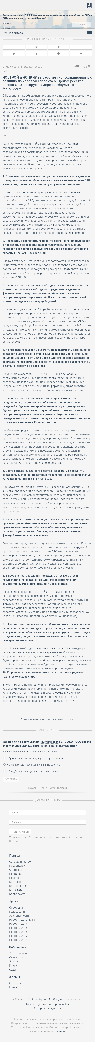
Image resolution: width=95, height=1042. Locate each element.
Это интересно (18, 953)
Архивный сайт (19, 915)
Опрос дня (16, 907)
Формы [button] (14, 977)
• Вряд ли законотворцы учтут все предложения (33, 758)
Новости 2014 (18, 923)
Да (6, 28)
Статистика (17, 957)
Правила (15, 873)
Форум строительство (67, 999)
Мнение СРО (47, 730)
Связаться (16, 983)
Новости (38, 39)
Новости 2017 (18, 935)
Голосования (17, 911)
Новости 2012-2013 (22, 919)
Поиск (13, 987)
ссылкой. (60, 1031)
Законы (14, 961)
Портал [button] (14, 855)
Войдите (26, 719)
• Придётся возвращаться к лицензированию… (32, 771)
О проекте (15, 869)
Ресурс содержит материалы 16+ (47, 1004)
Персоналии (17, 865)
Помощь (14, 877)
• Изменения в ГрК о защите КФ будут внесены (32, 751)
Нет (7, 23)
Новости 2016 (18, 931)
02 (58, 39)
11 (64, 39)
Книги (13, 965)
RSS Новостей (18, 885)
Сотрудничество (20, 861)
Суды (12, 969)
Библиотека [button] (18, 947)
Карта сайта (17, 894)
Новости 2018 (18, 939)
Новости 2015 (18, 927)
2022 (51, 39)
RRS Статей (16, 890)
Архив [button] (13, 901)
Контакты (15, 881)
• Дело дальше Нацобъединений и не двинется (32, 764)
